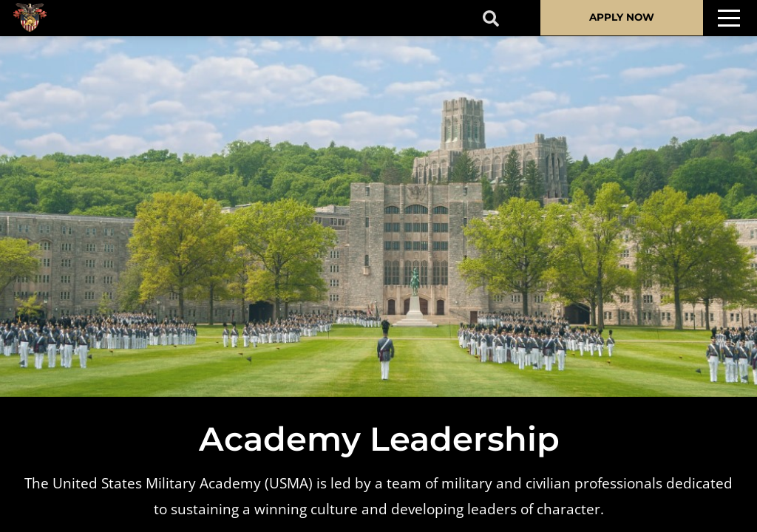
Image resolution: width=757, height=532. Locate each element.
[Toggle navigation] (729, 18)
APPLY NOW (621, 17)
